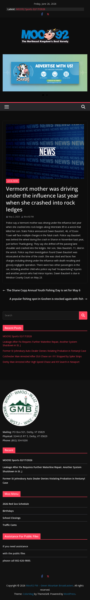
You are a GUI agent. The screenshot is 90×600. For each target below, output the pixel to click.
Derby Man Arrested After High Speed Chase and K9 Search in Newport (41, 361)
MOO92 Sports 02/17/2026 (30, 9)
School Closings (11, 517)
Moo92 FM (29, 216)
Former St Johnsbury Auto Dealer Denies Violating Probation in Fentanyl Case (44, 350)
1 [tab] (43, 95)
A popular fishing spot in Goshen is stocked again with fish (48, 299)
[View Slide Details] (45, 72)
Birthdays (8, 510)
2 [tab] (47, 95)
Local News (12, 181)
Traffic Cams (10, 525)
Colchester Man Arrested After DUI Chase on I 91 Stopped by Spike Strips (42, 356)
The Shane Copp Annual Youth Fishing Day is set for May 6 (41, 290)
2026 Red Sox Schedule (16, 503)
